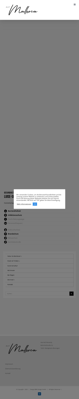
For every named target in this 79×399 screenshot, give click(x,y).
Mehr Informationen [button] (24, 204)
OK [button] (35, 204)
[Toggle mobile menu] (75, 4)
